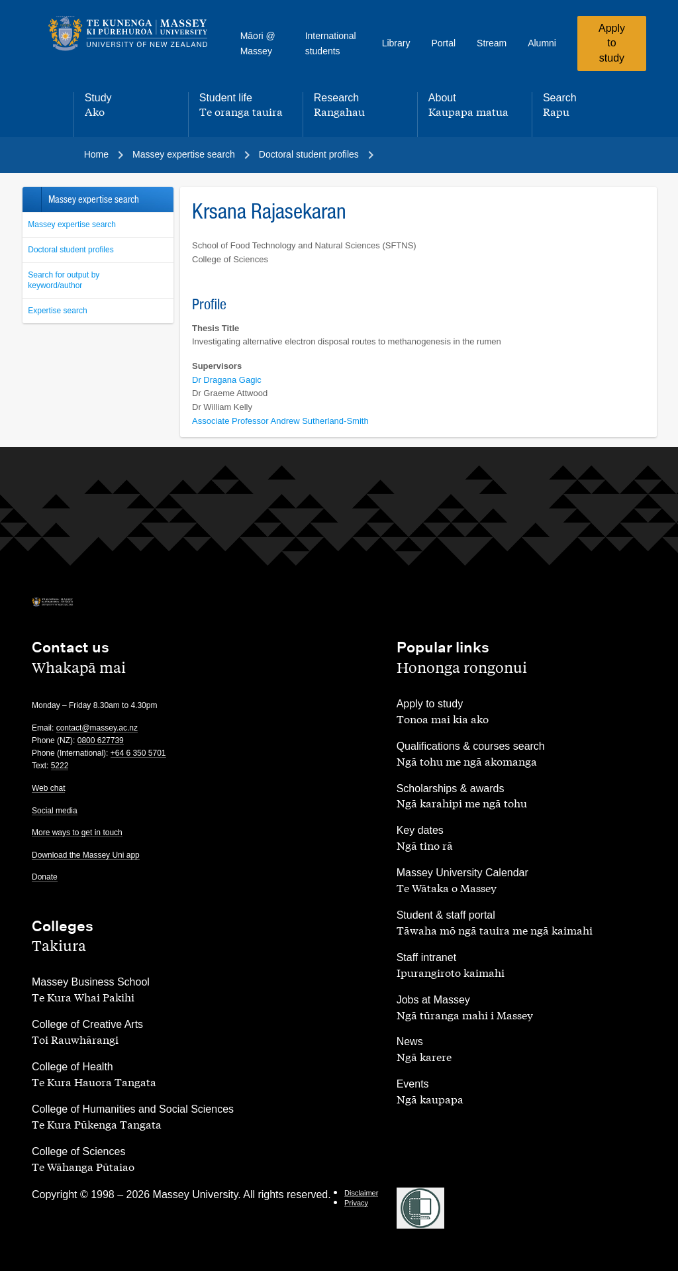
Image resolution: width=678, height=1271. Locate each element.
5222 (60, 765)
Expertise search (57, 310)
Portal (443, 43)
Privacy (356, 1203)
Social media (54, 810)
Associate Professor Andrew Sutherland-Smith (280, 421)
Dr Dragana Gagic (227, 380)
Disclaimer (361, 1193)
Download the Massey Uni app (86, 855)
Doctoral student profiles (70, 249)
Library (396, 43)
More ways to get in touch (77, 832)
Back (31, 199)
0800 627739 (100, 740)
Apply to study (612, 43)
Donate (45, 877)
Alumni (542, 43)
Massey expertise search (72, 224)
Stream (492, 43)
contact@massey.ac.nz (97, 728)
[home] (128, 34)
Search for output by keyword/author (63, 280)
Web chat (48, 788)
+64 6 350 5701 (138, 753)
